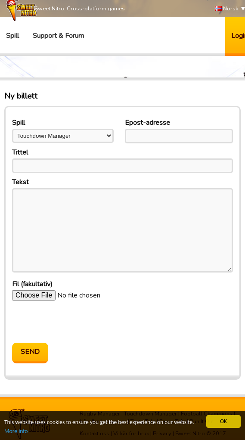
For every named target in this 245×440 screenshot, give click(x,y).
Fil (32, 284)
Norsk (226, 9)
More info (16, 431)
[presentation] (77, 321)
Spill (12, 35)
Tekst (20, 182)
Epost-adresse (147, 122)
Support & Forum (58, 35)
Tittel (20, 152)
